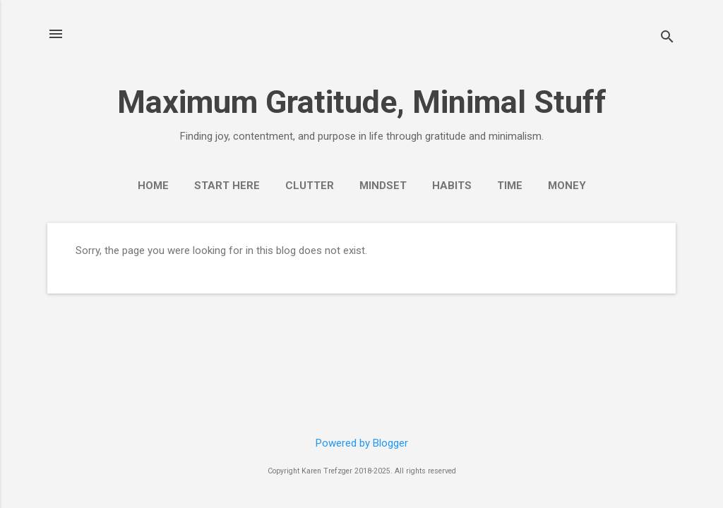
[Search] (667, 38)
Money (567, 185)
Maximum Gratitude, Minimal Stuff (362, 102)
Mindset (383, 185)
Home (153, 185)
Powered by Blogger (362, 443)
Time (509, 185)
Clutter (309, 185)
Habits (452, 185)
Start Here (227, 185)
